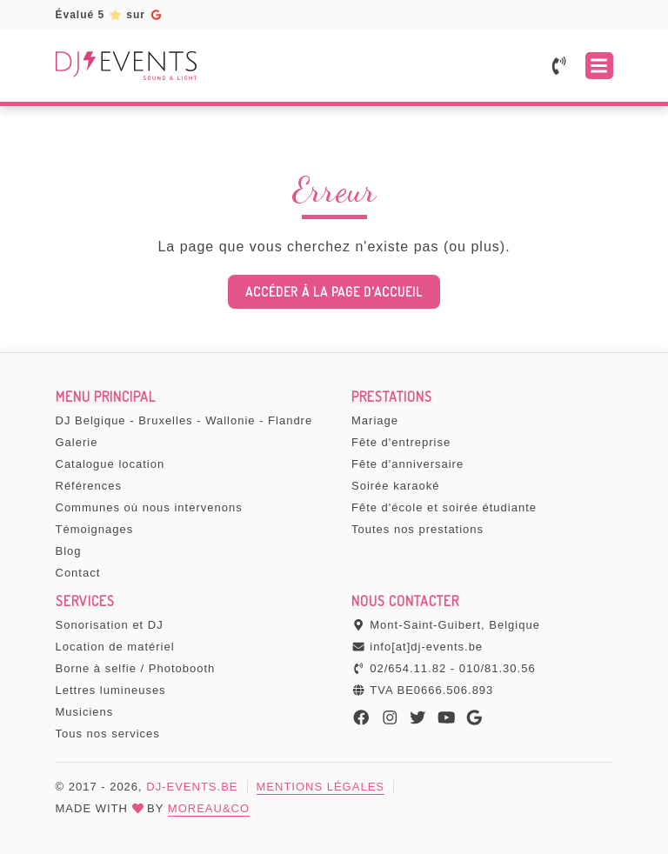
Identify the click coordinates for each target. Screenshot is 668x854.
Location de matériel (115, 646)
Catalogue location (110, 463)
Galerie (77, 442)
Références (89, 485)
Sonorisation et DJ (110, 624)
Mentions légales (320, 786)
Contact (78, 572)
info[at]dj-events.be (426, 646)
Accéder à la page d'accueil (334, 292)
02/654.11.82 (408, 668)
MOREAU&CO (209, 808)
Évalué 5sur (109, 15)
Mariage (374, 420)
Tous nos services (108, 733)
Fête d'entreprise (401, 442)
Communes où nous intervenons (149, 507)
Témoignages (95, 529)
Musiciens (85, 711)
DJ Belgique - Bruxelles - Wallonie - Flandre (184, 420)
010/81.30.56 (497, 668)
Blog (69, 550)
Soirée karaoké (395, 485)
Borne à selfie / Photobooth (136, 668)
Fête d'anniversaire (407, 463)
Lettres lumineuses (111, 690)
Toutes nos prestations (417, 529)
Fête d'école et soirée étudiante (444, 507)
